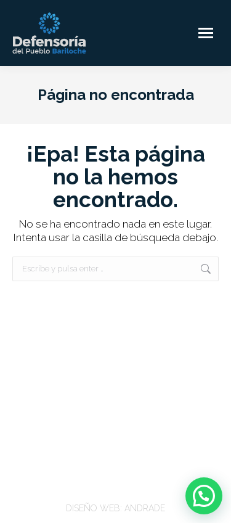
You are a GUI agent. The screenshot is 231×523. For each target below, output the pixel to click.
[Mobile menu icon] (206, 33)
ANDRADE (144, 508)
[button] (203, 495)
